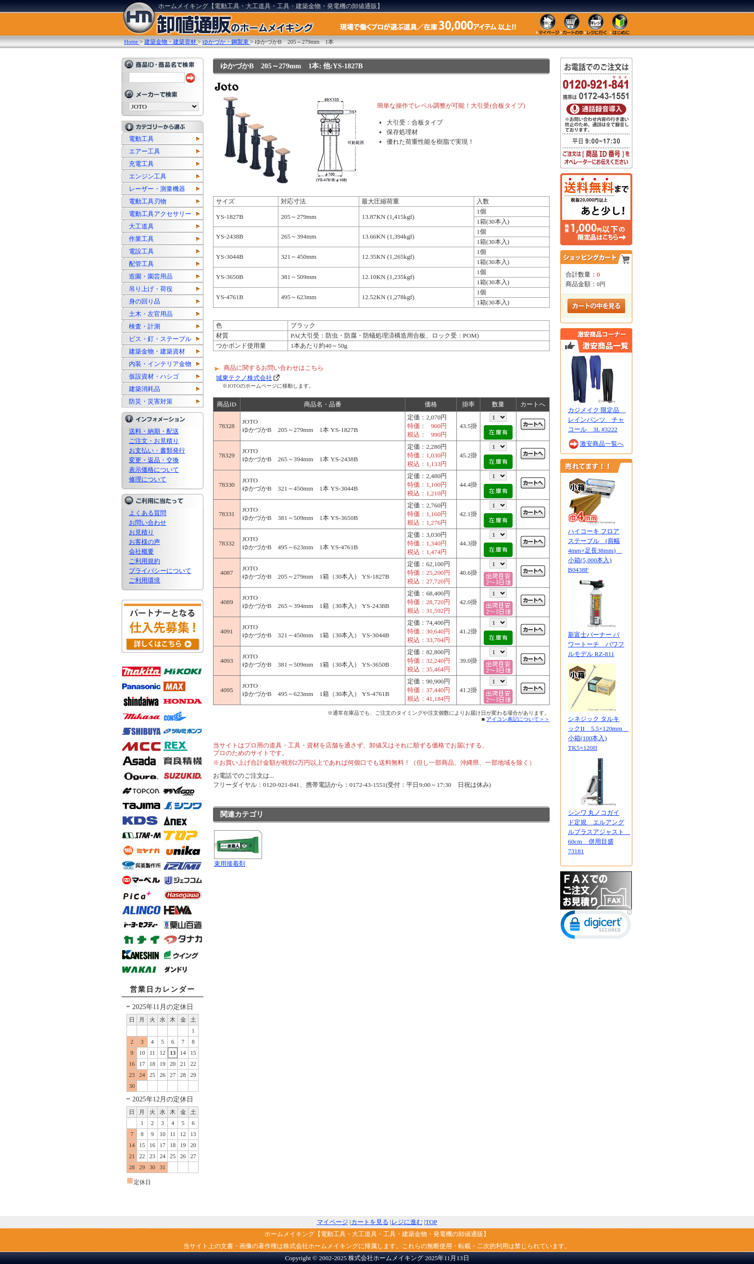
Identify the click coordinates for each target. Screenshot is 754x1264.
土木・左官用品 (151, 313)
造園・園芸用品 (151, 276)
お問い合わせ (147, 522)
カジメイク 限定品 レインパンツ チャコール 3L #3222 (597, 419)
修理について (147, 479)
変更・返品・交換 (154, 460)
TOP (432, 1222)
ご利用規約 (144, 561)
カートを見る (370, 1222)
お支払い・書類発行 (157, 450)
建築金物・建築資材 (157, 351)
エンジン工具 (147, 176)
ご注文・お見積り (154, 440)
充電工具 (141, 163)
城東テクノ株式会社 (244, 377)
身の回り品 (144, 301)
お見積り (141, 532)
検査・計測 (144, 326)
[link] (596, 927)
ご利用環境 (144, 580)
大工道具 (141, 226)
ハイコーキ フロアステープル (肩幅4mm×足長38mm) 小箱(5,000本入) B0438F (595, 550)
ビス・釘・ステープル (160, 338)
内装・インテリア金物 (160, 363)
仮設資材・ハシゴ (154, 376)
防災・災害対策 (151, 401)
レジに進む (407, 1222)
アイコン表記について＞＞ (518, 719)
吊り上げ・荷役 (151, 288)
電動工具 (141, 138)
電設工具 (141, 251)
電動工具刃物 (147, 201)
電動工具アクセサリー (160, 213)
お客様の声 (144, 541)
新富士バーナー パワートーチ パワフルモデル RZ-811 (596, 644)
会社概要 (141, 551)
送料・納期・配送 (154, 431)
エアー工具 (144, 151)
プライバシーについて (160, 570)
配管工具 (141, 263)
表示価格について (154, 469)
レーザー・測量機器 (157, 188)
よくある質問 (147, 513)
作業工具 (141, 238)
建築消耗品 (144, 388)
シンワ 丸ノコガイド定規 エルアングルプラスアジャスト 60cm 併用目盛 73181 (599, 832)
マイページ (332, 1222)
